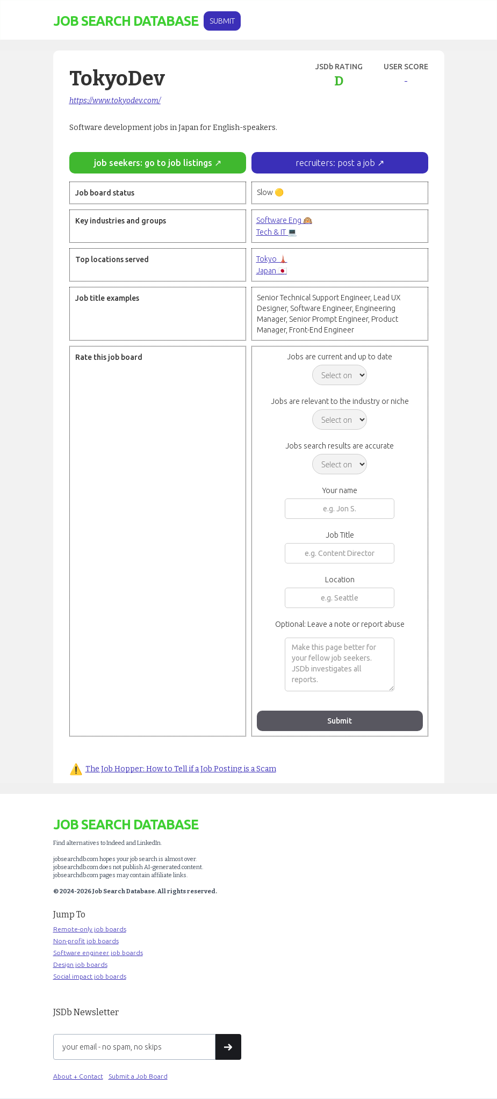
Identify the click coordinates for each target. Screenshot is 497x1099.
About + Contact (78, 1076)
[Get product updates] (134, 1047)
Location (340, 579)
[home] (125, 21)
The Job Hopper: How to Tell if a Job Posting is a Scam (180, 768)
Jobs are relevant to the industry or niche (340, 401)
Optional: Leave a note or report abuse (340, 624)
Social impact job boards (89, 976)
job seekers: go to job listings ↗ (157, 163)
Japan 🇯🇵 (271, 270)
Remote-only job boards (89, 929)
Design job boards (80, 964)
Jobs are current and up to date (339, 356)
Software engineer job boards (98, 952)
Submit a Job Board (138, 1076)
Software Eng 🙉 (284, 220)
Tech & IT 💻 (276, 232)
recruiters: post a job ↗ (340, 163)
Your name (339, 490)
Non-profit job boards (86, 940)
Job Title (340, 535)
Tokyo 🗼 (271, 259)
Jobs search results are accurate (339, 446)
